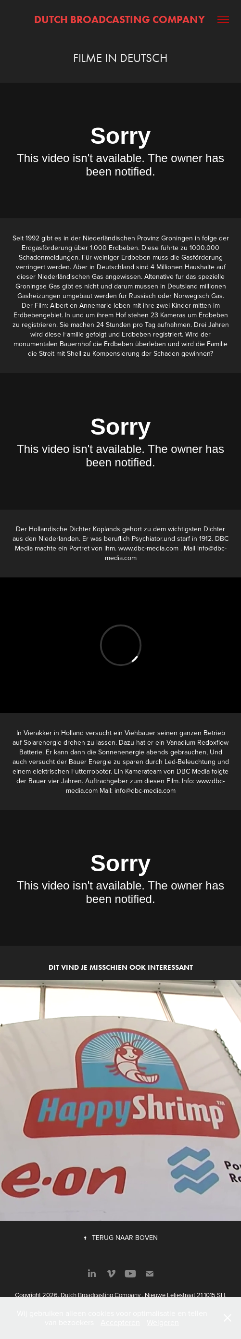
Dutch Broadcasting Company (120, 19)
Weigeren (163, 1322)
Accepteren (120, 1322)
